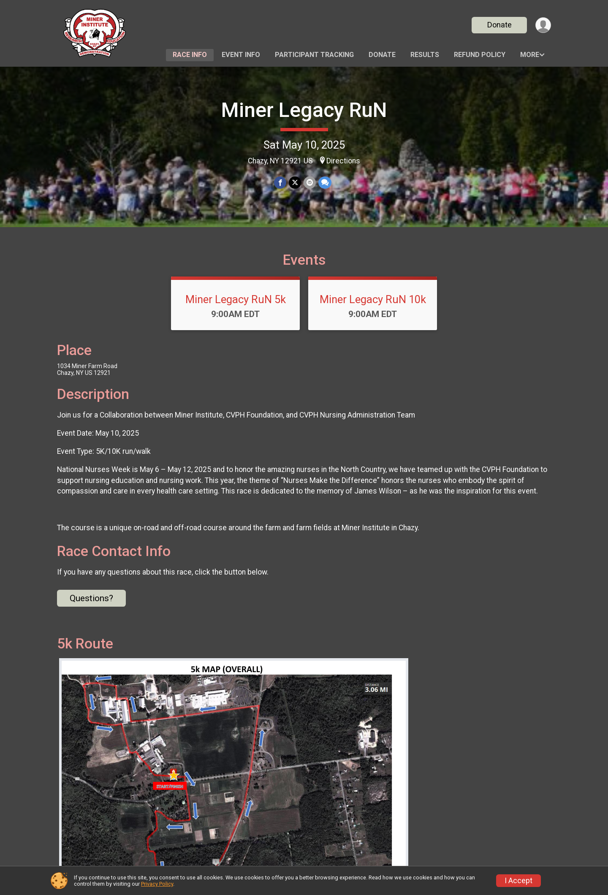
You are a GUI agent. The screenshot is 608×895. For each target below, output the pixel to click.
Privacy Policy (157, 884)
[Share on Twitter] (295, 182)
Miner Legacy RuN (304, 110)
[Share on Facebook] (280, 182)
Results (424, 55)
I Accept (518, 880)
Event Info (241, 55)
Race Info (190, 55)
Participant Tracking (314, 55)
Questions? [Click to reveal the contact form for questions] (91, 598)
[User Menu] (543, 25)
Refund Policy (479, 55)
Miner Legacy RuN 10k (373, 299)
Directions (343, 161)
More (529, 55)
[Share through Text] (324, 182)
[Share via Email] (310, 182)
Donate (499, 24)
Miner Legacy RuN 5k (235, 299)
